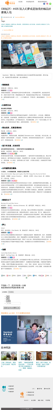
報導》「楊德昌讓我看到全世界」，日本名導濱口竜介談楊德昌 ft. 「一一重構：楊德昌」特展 (26, 366)
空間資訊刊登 (30, 395)
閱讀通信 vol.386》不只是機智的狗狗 (15, 313)
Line (50, 4)
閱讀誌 (4, 388)
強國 (2, 26)
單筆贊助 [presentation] (11, 292)
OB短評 (3, 24)
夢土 (48, 24)
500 (8, 298)
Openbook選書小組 (19, 17)
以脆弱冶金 (13, 24)
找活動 (20, 1)
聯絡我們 (11, 391)
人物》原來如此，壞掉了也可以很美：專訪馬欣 (8, 364)
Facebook (44, 4)
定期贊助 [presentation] (4, 292)
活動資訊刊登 (30, 392)
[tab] (5, 292)
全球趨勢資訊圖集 (8, 26)
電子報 (40, 388)
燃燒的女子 (44, 24)
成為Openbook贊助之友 (11, 308)
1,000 (8, 301)
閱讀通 (22, 394)
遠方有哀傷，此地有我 (35, 24)
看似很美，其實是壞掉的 (23, 24)
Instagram (47, 4)
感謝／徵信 (40, 400)
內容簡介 (34, 122)
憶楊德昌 (8, 24)
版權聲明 (11, 388)
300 (8, 296)
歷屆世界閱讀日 (42, 1)
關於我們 (11, 386)
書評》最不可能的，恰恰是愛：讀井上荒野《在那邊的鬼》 (43, 364)
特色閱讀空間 (30, 1)
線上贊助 (33, 400)
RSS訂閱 (48, 388)
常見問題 (48, 400)
